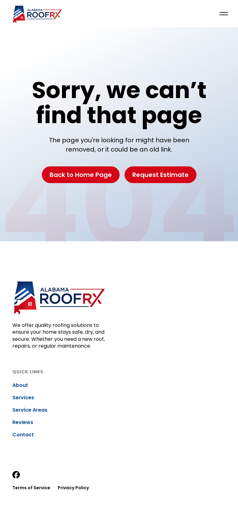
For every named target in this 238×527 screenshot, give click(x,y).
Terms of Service (31, 488)
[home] (37, 13)
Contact (23, 434)
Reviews (22, 422)
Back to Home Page (81, 174)
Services (23, 397)
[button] (224, 13)
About (20, 385)
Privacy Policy (73, 488)
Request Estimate (160, 174)
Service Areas (29, 410)
